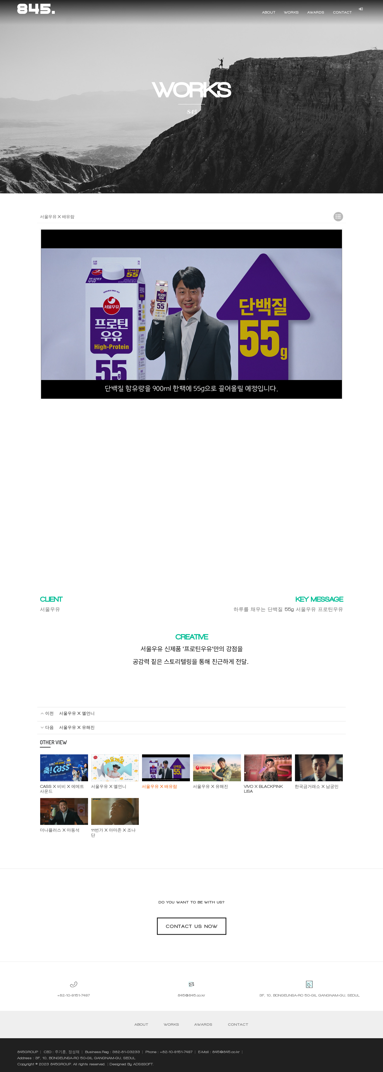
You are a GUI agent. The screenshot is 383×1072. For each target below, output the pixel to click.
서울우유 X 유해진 (77, 727)
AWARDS (315, 12)
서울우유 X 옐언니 (77, 714)
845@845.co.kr (191, 1008)
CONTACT (342, 12)
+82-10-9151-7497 (73, 1008)
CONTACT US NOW (192, 938)
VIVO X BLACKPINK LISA (266, 786)
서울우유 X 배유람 (158, 786)
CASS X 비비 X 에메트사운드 (62, 788)
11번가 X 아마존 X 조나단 (113, 829)
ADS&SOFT (143, 1058)
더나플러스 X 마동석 (58, 829)
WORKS (291, 12)
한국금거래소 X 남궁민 (315, 786)
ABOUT (268, 12)
